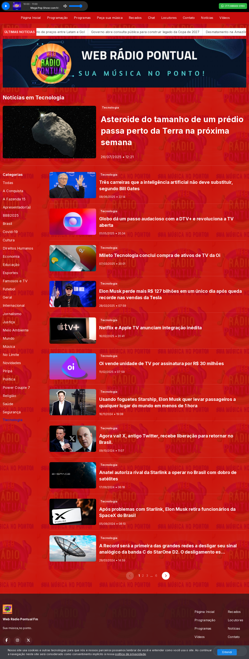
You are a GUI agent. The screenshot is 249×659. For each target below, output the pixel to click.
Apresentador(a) (17, 207)
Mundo (8, 338)
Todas (8, 183)
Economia (11, 256)
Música (9, 346)
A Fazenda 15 (14, 199)
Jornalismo (12, 314)
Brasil (7, 223)
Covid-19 (10, 232)
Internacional (14, 305)
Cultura (9, 240)
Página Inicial (31, 18)
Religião (9, 395)
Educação (11, 264)
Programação (57, 18)
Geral (7, 297)
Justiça (9, 322)
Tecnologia (13, 420)
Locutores (169, 18)
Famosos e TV (15, 281)
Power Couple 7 (16, 387)
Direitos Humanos (18, 248)
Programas (82, 18)
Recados (135, 18)
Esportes (10, 273)
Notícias (207, 18)
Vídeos (224, 18)
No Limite (11, 354)
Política (9, 379)
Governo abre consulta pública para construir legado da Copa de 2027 (155, 32)
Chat (151, 18)
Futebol (9, 289)
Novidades (12, 363)
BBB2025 (11, 215)
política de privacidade (130, 654)
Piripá (7, 371)
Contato (189, 18)
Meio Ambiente (16, 330)
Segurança (12, 412)
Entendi (227, 652)
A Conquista (13, 191)
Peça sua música (110, 18)
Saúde (8, 404)
